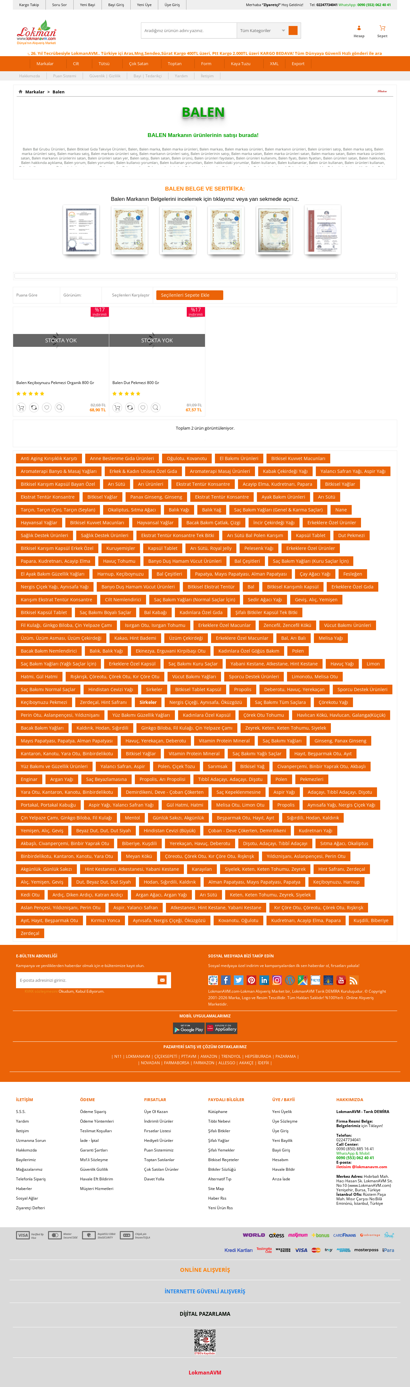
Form (206, 63)
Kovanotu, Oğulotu (238, 920)
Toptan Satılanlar (159, 1159)
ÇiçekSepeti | (167, 1056)
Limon (373, 664)
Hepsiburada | (260, 1056)
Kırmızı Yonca (105, 920)
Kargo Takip (29, 4)
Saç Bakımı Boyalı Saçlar (105, 612)
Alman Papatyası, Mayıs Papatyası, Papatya (254, 882)
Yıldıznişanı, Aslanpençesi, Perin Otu (306, 856)
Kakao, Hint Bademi (135, 638)
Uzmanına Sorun (31, 1140)
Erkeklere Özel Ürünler (332, 522)
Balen (58, 92)
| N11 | (118, 1056)
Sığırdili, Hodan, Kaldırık (313, 818)
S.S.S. (21, 1111)
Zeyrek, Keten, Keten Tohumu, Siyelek (285, 728)
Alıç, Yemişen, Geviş (42, 882)
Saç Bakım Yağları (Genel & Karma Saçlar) (278, 510)
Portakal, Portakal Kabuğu (48, 805)
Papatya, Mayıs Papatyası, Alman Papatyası (241, 574)
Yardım (181, 76)
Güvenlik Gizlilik (94, 1169)
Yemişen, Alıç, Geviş (42, 830)
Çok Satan (138, 63)
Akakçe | (248, 1063)
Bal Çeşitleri (247, 561)
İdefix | (265, 1063)
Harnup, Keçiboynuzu (120, 574)
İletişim (207, 76)
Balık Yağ (211, 510)
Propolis (242, 689)
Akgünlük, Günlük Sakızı (46, 869)
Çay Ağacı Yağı (315, 574)
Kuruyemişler (120, 548)
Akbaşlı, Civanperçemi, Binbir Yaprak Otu (65, 843)
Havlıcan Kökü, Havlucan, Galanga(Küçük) (341, 715)
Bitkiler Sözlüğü (222, 1169)
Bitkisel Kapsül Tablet (44, 612)
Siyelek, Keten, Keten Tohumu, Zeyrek (265, 869)
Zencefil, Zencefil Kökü (287, 625)
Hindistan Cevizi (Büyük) (169, 830)
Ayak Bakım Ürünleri (283, 497)
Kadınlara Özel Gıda (201, 612)
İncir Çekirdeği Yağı (274, 522)
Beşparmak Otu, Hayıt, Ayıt (245, 818)
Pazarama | (287, 1056)
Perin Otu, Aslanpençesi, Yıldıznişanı (60, 715)
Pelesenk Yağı (259, 548)
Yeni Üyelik (282, 1111)
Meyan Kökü (139, 856)
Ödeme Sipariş (93, 1111)
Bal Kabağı (155, 612)
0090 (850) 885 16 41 (355, 1149)
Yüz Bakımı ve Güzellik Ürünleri (54, 766)
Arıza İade (281, 1179)
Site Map (216, 1188)
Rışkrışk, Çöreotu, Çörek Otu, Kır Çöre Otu (115, 676)
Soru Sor (59, 4)
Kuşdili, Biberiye (371, 920)
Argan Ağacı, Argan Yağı (161, 895)
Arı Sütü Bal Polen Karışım (255, 535)
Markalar (45, 63)
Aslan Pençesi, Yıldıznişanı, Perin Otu (61, 907)
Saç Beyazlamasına (106, 779)
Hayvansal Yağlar (39, 522)
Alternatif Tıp (219, 1179)
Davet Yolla (154, 1179)
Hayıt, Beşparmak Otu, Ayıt (323, 753)
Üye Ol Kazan (156, 1111)
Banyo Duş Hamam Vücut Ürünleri (185, 561)
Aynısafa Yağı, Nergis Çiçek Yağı (341, 805)
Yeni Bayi (87, 4)
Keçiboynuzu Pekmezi (44, 702)
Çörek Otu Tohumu (263, 715)
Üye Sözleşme (285, 1121)
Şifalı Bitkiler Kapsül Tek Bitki (266, 612)
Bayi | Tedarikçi (148, 76)
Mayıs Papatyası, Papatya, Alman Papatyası (67, 741)
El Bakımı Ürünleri (239, 458)
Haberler (24, 1188)
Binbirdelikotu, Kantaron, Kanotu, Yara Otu (67, 856)
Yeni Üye (144, 4)
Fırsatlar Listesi (157, 1131)
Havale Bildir (283, 1169)
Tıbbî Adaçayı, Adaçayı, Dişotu (230, 779)
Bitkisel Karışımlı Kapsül (293, 587)
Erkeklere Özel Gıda (352, 587)
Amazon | (211, 1056)
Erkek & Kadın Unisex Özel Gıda (143, 471)
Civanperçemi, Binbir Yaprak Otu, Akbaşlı (321, 766)
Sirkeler (154, 689)
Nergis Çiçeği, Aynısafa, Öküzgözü (205, 702)
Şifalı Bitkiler (219, 1131)
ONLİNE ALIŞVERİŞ (205, 1269)
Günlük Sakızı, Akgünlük (178, 818)
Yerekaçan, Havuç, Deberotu (200, 843)
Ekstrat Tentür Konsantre (203, 484)
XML (274, 63)
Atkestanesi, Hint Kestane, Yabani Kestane (216, 907)
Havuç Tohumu (119, 561)
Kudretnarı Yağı (315, 830)
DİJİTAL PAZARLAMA (205, 1313)
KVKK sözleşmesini (41, 991)
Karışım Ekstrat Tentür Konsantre (56, 599)
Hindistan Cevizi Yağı (110, 689)
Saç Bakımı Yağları (282, 741)
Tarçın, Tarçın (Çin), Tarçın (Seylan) (58, 510)
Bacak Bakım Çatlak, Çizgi (213, 522)
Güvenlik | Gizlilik (104, 76)
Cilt (76, 63)
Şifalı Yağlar (218, 1140)
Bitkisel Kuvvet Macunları (298, 458)
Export (298, 63)
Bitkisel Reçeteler (223, 1159)
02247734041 (327, 4)
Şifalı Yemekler (221, 1150)
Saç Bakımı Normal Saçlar (48, 689)
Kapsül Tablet (310, 535)
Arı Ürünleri (150, 484)
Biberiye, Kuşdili (139, 843)
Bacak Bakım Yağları (42, 728)
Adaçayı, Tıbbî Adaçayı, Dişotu (340, 792)
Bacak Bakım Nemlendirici (49, 651)
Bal (251, 587)
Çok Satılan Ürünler (161, 1169)
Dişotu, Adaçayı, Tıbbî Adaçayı (275, 843)
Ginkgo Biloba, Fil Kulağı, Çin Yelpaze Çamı (187, 728)
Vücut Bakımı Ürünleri (347, 625)
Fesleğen (352, 574)
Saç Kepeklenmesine (239, 792)
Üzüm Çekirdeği (186, 638)
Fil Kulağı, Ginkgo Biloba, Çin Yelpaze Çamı (66, 625)
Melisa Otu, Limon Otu (240, 805)
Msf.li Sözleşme (94, 1159)
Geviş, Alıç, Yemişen (316, 599)
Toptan (175, 63)
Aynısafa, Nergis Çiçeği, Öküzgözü (169, 920)
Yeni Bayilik (282, 1140)
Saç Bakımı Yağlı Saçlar (257, 753)
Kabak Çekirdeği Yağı (285, 471)
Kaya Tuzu (240, 63)
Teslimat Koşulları (96, 1131)
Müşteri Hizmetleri (96, 1188)
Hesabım (280, 1159)
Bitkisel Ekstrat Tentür (211, 587)
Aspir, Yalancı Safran (135, 907)
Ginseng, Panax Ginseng (340, 741)
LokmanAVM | (140, 1056)
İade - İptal (89, 1140)
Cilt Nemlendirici (123, 599)
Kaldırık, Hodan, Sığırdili (102, 728)
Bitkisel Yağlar (340, 484)
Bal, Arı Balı (293, 638)
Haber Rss (217, 1198)
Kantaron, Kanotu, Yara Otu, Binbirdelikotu (67, 753)
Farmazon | (205, 1063)
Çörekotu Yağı (333, 702)
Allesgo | (228, 1063)
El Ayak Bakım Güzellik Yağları (53, 574)
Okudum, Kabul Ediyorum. (60, 991)
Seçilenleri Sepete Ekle (189, 295)
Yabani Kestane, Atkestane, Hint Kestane (274, 664)
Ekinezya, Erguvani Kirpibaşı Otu (171, 651)
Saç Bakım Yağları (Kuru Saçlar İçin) (310, 561)
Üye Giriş (172, 4)
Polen (298, 651)
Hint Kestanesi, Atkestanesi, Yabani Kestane (132, 869)
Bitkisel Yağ (252, 766)
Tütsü (104, 63)
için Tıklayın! (359, 1125)
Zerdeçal (30, 933)
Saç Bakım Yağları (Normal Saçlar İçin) (194, 599)
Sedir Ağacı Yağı (265, 599)
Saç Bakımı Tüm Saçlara (280, 702)
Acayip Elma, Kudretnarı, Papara (277, 484)
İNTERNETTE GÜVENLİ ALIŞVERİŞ (205, 1291)
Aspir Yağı (284, 792)
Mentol (132, 818)
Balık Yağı (179, 510)
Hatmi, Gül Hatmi (39, 676)
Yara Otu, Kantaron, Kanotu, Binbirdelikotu (67, 792)
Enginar (29, 779)
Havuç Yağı (342, 664)
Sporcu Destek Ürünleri (254, 676)
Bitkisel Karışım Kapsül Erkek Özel (57, 548)
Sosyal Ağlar (27, 1198)
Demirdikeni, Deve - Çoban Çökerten (165, 792)
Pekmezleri (312, 779)
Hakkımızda (29, 76)
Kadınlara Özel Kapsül (207, 715)
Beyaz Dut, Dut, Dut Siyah (103, 830)
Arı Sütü (116, 484)
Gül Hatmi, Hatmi (185, 805)
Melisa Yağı (331, 638)
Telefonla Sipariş (31, 1179)
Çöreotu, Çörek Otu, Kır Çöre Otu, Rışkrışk (209, 856)
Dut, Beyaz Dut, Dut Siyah (103, 882)
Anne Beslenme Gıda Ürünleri (122, 458)
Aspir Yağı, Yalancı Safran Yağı (121, 805)
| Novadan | (151, 1063)
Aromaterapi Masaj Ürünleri (220, 471)
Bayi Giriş (116, 4)
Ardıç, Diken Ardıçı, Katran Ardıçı (88, 895)
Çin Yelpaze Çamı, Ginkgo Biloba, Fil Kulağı (66, 818)
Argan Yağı (61, 779)
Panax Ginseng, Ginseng (156, 497)
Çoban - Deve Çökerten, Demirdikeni (247, 830)
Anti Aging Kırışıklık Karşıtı (49, 458)
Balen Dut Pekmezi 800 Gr (135, 383)
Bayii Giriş (281, 1150)
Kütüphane (217, 1111)
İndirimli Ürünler (158, 1121)
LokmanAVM (205, 1372)
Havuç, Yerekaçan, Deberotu (156, 741)
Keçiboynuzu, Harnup (336, 882)
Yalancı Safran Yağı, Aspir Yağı (353, 471)
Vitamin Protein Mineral (224, 741)
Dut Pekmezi (351, 535)
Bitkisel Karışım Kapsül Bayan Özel (58, 484)
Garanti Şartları (94, 1150)
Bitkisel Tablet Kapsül (198, 689)
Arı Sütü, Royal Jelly (211, 548)
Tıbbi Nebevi (219, 1121)
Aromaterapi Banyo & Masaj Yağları (59, 471)
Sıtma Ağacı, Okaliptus (344, 843)
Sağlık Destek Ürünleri (44, 535)
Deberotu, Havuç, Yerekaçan (294, 689)
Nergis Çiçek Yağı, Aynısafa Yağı (55, 587)
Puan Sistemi (64, 76)
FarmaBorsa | (178, 1063)
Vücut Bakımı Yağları (194, 676)
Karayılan (202, 869)
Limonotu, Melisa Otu (315, 676)
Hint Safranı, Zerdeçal (341, 869)
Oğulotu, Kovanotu (187, 458)
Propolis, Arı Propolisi (162, 779)
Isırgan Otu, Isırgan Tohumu (155, 625)
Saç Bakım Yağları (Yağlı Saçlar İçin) (58, 664)
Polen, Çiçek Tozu (176, 766)
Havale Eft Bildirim (96, 1179)
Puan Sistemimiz (159, 1150)
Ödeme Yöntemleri (97, 1121)
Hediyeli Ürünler (158, 1140)
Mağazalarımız (29, 1169)
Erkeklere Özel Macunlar (224, 625)
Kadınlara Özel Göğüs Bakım (248, 651)
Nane (341, 510)
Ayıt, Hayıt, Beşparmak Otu (49, 920)
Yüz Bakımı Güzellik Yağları (141, 715)
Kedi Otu (30, 895)
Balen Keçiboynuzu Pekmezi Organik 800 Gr (55, 383)
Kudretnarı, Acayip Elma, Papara (306, 920)
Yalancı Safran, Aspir (123, 766)
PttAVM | (191, 1056)
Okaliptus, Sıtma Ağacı (132, 510)
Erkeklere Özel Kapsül (132, 664)
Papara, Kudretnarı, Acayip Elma (55, 561)
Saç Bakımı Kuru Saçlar (193, 664)
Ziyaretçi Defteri (30, 1208)
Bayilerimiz (26, 1159)
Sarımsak (217, 766)
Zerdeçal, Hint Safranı (103, 702)
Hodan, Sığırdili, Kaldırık (170, 882)
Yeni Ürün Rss (220, 1208)
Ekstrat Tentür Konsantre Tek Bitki (177, 535)
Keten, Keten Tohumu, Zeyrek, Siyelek (270, 895)
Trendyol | (233, 1056)
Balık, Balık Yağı (106, 651)
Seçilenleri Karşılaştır (131, 295)
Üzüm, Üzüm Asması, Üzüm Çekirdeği (61, 638)
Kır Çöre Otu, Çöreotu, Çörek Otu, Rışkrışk (318, 907)
